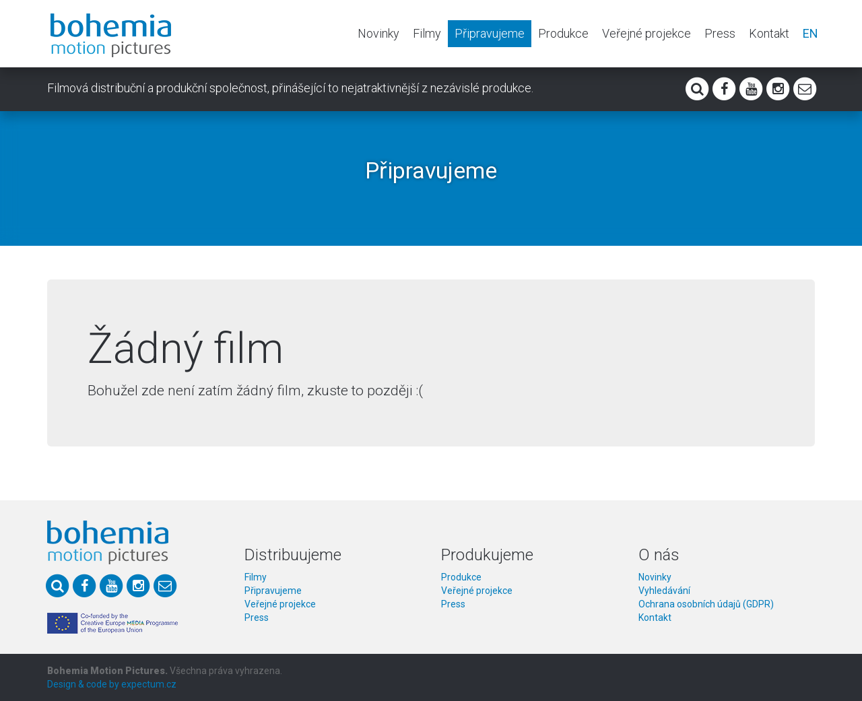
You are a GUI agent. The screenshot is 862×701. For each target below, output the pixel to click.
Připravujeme (490, 33)
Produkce (563, 33)
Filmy (427, 33)
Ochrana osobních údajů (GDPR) (706, 604)
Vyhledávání (664, 590)
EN (810, 33)
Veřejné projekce (646, 33)
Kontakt (769, 33)
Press (719, 33)
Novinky (378, 33)
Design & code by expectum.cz (111, 684)
